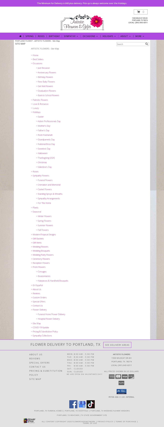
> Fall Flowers (42, 230)
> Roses (34, 171)
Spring (30, 36)
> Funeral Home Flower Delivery (50, 314)
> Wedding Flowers (39, 246)
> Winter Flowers (43, 216)
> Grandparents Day (45, 139)
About (125, 36)
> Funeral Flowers (44, 180)
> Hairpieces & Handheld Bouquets (52, 280)
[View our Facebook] (73, 407)
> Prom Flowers (38, 267)
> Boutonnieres (43, 276)
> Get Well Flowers (44, 86)
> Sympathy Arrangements (48, 198)
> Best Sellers (37, 59)
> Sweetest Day (43, 148)
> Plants (34, 207)
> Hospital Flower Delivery (48, 318)
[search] (147, 44)
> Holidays (35, 112)
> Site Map (36, 323)
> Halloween (41, 153)
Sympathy (71, 36)
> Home (34, 55)
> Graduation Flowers (46, 90)
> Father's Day (42, 130)
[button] (141, 11)
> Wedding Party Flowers (42, 254)
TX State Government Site (94, 415)
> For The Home (43, 203)
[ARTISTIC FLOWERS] (82, 21)
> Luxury (35, 108)
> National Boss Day (45, 144)
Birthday (54, 36)
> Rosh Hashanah (44, 135)
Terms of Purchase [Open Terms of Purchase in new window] (126, 421)
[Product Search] (130, 44)
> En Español (37, 285)
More (140, 36)
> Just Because (43, 68)
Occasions (90, 36)
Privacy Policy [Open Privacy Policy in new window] (105, 421)
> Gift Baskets (37, 238)
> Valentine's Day (44, 167)
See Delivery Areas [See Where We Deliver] (117, 344)
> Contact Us (37, 305)
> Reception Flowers (40, 263)
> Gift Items (36, 242)
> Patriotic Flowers (39, 100)
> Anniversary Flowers (46, 72)
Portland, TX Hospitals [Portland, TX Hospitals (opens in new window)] (76, 410)
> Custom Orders (39, 297)
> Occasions (36, 63)
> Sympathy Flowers (40, 175)
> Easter (40, 116)
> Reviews (35, 293)
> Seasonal (36, 211)
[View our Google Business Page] (82, 407)
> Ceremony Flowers (40, 258)
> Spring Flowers (43, 220)
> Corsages (41, 271)
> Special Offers (38, 301)
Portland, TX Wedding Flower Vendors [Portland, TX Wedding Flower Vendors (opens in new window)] (110, 410)
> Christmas (41, 162)
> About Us (36, 289)
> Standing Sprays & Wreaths (49, 193)
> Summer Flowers (44, 225)
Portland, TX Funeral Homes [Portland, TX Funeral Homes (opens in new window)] (48, 410)
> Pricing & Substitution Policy (44, 331)
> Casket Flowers (44, 189)
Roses (41, 36)
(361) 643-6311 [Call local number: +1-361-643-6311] (141, 22)
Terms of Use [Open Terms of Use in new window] (90, 423)
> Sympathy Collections (41, 335)
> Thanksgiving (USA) (45, 157)
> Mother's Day (43, 125)
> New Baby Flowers (45, 81)
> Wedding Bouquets (40, 250)
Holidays (109, 36)
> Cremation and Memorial (48, 184)
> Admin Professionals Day (48, 121)
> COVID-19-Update (40, 327)
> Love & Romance (39, 104)
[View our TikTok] (91, 407)
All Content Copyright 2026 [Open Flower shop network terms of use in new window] (57, 421)
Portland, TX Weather (68, 415)
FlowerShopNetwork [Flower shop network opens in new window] (83, 421)
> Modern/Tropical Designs (43, 234)
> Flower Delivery (39, 309)
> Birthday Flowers (44, 77)
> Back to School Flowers (47, 95)
